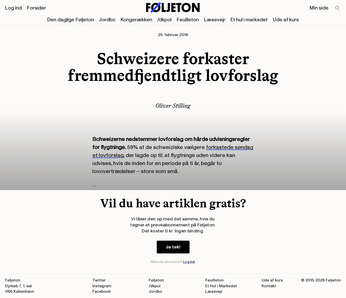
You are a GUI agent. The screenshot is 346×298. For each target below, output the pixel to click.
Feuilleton (188, 19)
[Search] (337, 8)
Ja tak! (173, 247)
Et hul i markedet (249, 19)
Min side (318, 8)
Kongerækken (136, 19)
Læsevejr (214, 19)
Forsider (36, 8)
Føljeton (156, 280)
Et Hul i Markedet (221, 286)
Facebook (101, 291)
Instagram (101, 286)
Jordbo (107, 19)
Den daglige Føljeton (70, 19)
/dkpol (164, 19)
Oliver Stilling (173, 105)
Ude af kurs (286, 19)
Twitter (99, 280)
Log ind (13, 8)
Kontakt (269, 286)
